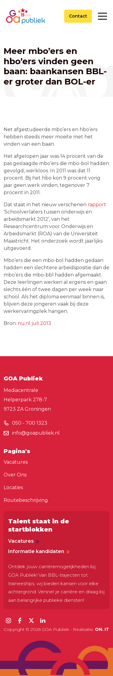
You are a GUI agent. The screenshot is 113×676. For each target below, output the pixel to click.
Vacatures (16, 462)
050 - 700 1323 (29, 423)
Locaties (13, 487)
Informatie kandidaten (39, 551)
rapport (97, 204)
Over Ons (15, 475)
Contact (78, 16)
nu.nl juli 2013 (34, 323)
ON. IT (102, 629)
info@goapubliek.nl (36, 433)
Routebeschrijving (26, 500)
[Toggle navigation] (102, 16)
